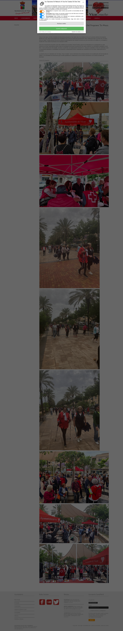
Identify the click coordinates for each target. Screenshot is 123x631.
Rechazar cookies (61, 23)
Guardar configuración (61, 28)
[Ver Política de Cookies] (45, 31)
